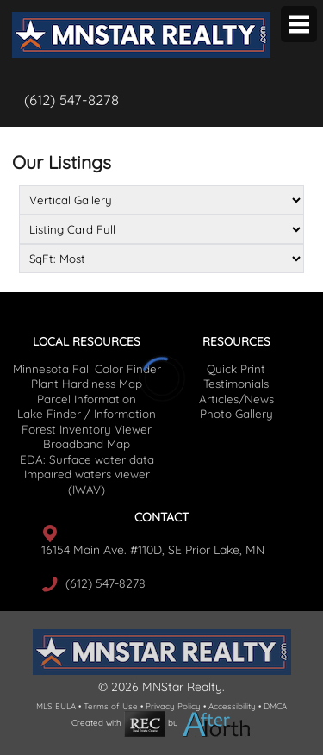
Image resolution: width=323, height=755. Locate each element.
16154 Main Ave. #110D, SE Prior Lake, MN (152, 550)
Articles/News (236, 399)
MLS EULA (56, 706)
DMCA (275, 706)
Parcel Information (86, 399)
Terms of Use (111, 706)
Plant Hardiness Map (86, 383)
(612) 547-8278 (71, 99)
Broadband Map (86, 444)
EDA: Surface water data (87, 459)
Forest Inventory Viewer (87, 429)
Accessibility (232, 706)
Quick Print (236, 369)
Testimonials (236, 383)
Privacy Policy (173, 706)
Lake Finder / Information (86, 414)
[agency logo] (141, 14)
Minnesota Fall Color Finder (87, 369)
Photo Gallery (236, 414)
